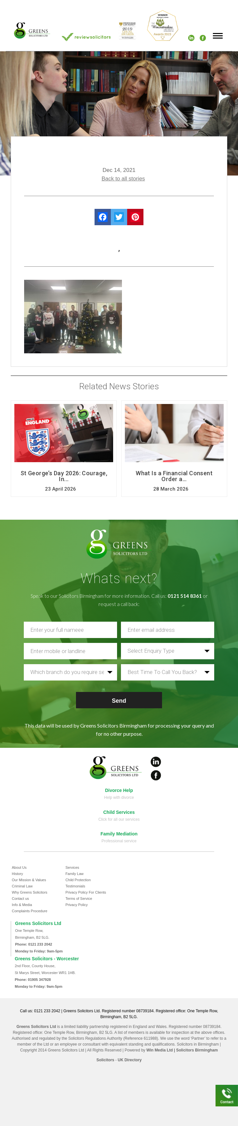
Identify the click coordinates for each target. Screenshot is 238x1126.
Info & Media (22, 905)
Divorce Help (119, 790)
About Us (19, 867)
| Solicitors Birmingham (195, 1050)
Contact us (20, 898)
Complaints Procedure (29, 911)
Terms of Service (79, 898)
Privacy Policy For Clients (86, 892)
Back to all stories (123, 178)
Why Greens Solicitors (29, 892)
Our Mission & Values (29, 880)
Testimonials (75, 886)
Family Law (75, 874)
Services (72, 867)
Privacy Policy (77, 905)
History (17, 874)
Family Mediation (119, 833)
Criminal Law (22, 886)
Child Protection (78, 880)
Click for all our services (119, 819)
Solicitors (105, 1060)
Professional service (118, 841)
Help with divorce (119, 797)
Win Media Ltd (159, 1050)
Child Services (119, 812)
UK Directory (129, 1060)
